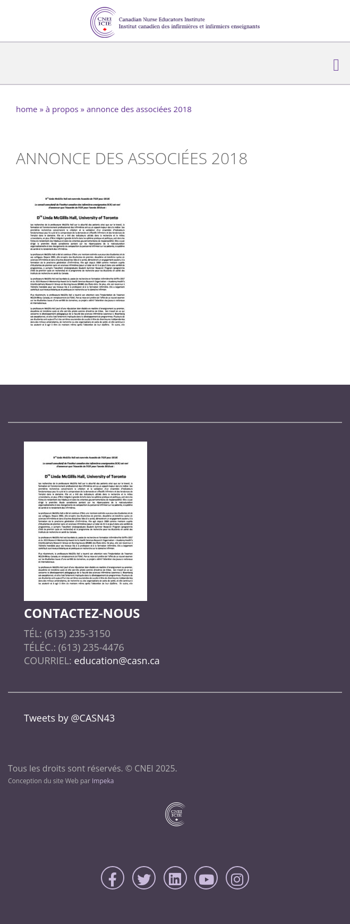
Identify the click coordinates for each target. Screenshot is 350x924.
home (27, 109)
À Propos (62, 109)
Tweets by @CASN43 (69, 717)
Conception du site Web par (61, 780)
